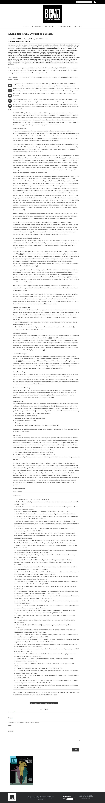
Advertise (77, 26)
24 (40, 299)
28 (73, 327)
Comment (11, 731)
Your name (11, 712)
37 (72, 379)
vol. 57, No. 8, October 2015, (24, 39)
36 (52, 366)
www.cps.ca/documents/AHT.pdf (23, 538)
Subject (10, 725)
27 (30, 324)
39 (57, 425)
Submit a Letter (37, 703)
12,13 (21, 254)
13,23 (30, 290)
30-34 (50, 338)
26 (18, 319)
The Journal (37, 26)
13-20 (72, 256)
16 (48, 274)
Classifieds (49, 26)
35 (43, 350)
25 (52, 301)
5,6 (47, 178)
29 (44, 329)
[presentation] (20, 744)
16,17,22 (28, 282)
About (26, 26)
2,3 (63, 158)
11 (31, 232)
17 (67, 277)
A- (10, 109)
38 (38, 395)
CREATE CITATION (51, 703)
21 (36, 266)
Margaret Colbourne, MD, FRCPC (20, 41)
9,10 (36, 227)
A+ (9, 109)
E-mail (10, 718)
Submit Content (64, 26)
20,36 (19, 361)
